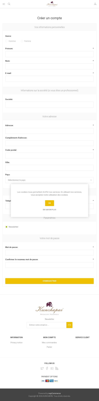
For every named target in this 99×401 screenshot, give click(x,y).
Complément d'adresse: (16, 138)
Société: (9, 99)
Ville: (7, 162)
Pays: (7, 174)
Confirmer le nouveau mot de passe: (21, 259)
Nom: (7, 61)
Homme (12, 41)
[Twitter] (42, 368)
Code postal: (11, 150)
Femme (27, 41)
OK (49, 203)
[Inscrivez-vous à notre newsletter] (46, 325)
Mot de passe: (11, 247)
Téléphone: (10, 201)
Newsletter (13, 227)
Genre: (8, 36)
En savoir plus (49, 209)
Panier (49, 347)
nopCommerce (54, 393)
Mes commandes (49, 342)
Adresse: (9, 125)
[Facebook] (47, 368)
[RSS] (57, 368)
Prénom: (9, 48)
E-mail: (8, 73)
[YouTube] (52, 368)
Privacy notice (16, 342)
